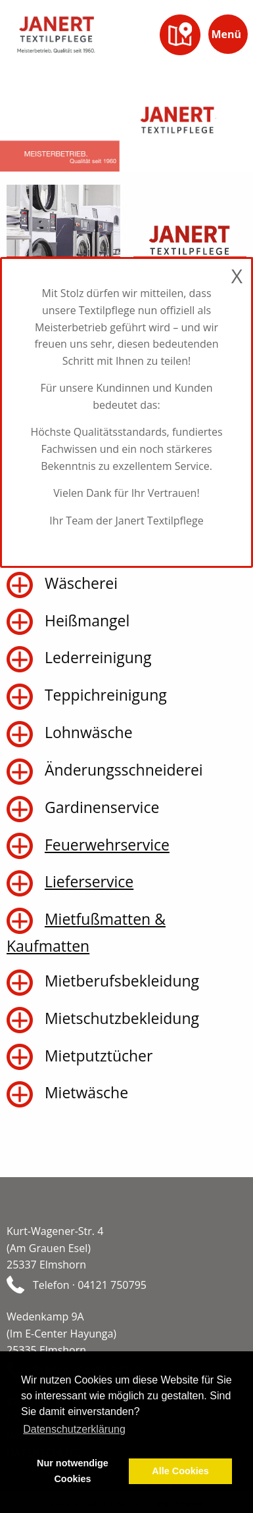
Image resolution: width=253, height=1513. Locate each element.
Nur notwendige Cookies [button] (72, 1471)
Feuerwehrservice (107, 844)
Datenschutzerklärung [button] (74, 1429)
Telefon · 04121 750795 (90, 1285)
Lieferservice (89, 881)
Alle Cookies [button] (180, 1471)
